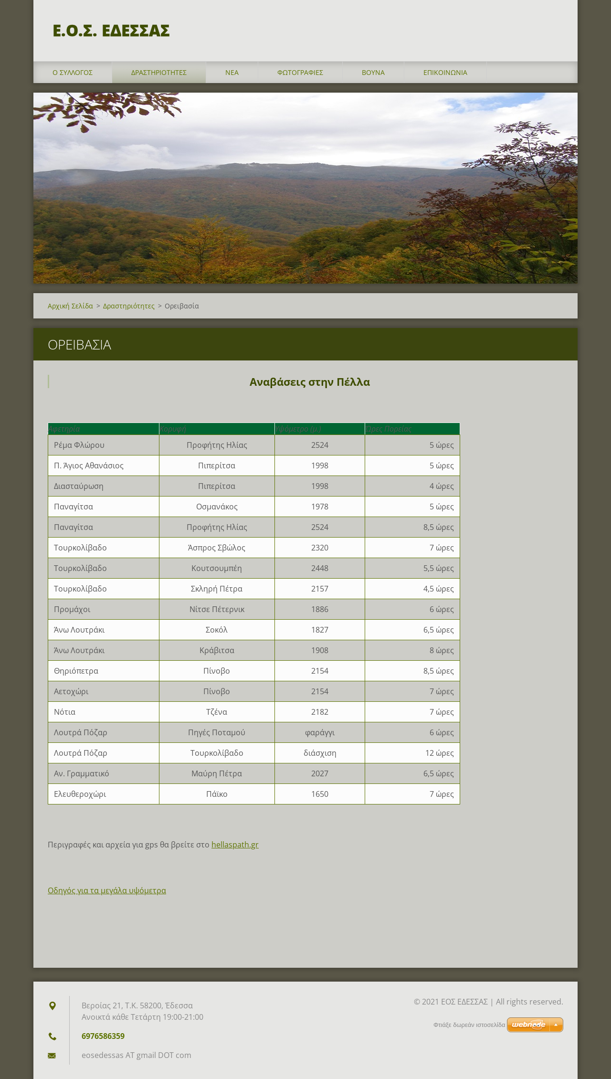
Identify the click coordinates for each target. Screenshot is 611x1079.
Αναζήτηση (552, 27)
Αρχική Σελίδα (70, 305)
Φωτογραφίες (300, 72)
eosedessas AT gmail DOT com (136, 1055)
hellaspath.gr (235, 844)
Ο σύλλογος (73, 72)
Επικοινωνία (445, 72)
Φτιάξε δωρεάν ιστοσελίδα (469, 1024)
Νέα (232, 72)
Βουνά (373, 72)
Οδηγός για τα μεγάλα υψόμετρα (107, 890)
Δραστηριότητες (159, 72)
